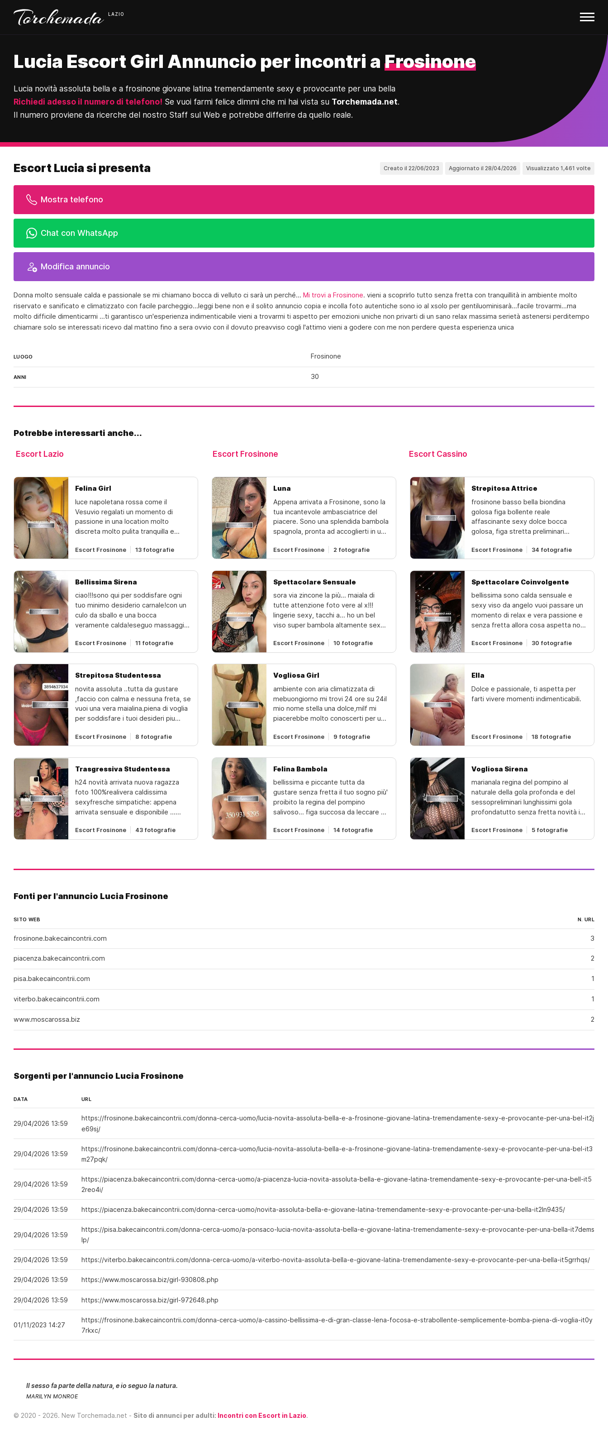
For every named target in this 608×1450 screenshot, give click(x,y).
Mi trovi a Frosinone (333, 295)
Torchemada (59, 17)
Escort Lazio (40, 454)
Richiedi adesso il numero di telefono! (88, 101)
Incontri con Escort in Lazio (262, 1415)
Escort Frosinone (245, 454)
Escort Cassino (438, 454)
